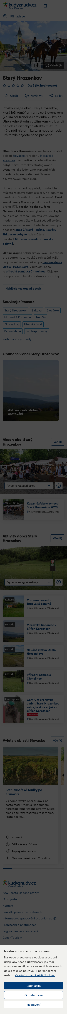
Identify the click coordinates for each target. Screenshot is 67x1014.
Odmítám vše (33, 995)
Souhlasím (33, 985)
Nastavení (33, 1004)
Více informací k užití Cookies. (35, 975)
